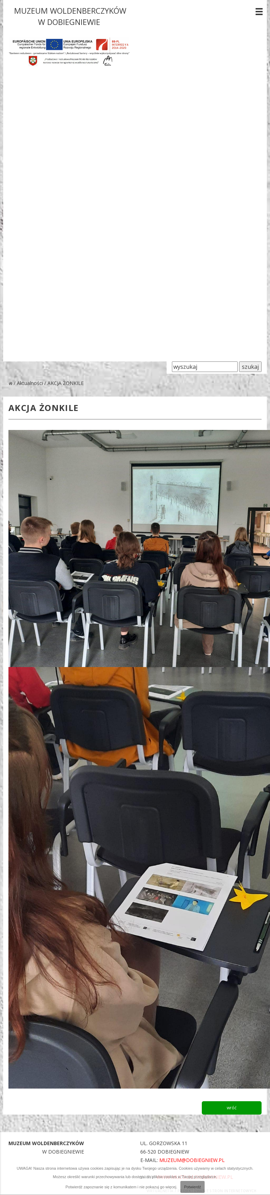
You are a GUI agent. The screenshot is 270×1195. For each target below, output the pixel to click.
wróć (232, 1108)
